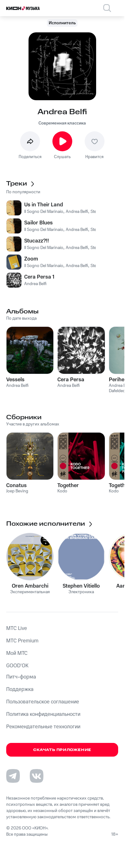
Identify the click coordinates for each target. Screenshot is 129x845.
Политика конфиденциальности (43, 714)
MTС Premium (22, 641)
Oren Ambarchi (30, 586)
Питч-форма (21, 677)
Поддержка (19, 689)
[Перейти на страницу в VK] (36, 776)
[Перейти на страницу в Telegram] (13, 776)
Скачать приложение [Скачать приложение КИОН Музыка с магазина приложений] (62, 750)
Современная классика (62, 123)
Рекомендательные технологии (43, 726)
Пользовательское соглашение (42, 702)
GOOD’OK (17, 665)
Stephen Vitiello (81, 586)
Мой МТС (17, 653)
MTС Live (16, 628)
